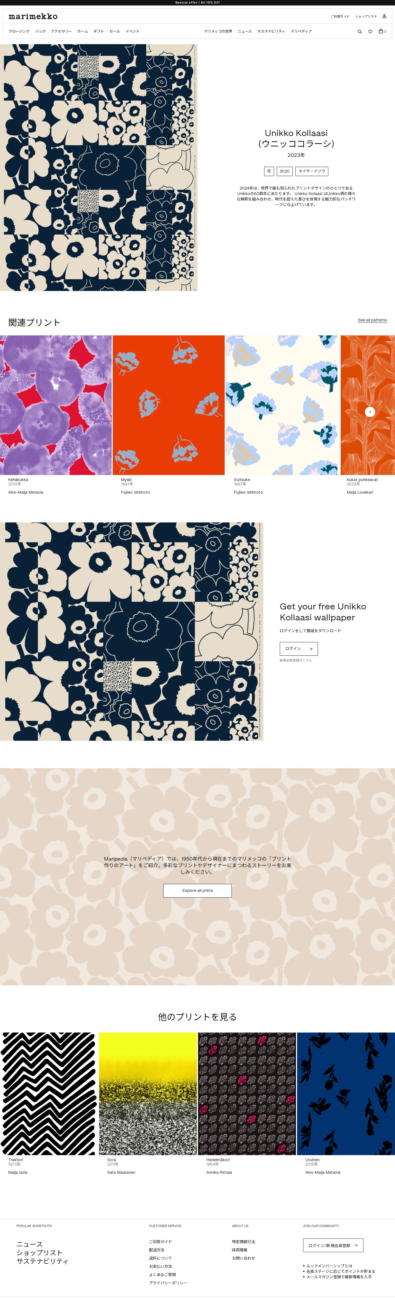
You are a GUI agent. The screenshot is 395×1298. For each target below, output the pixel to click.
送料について (160, 1258)
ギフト (99, 31)
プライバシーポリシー (168, 1283)
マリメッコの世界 (218, 31)
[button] (370, 412)
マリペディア (301, 31)
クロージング (19, 31)
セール (114, 31)
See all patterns (372, 320)
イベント (133, 31)
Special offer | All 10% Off (197, 2)
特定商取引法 (243, 1242)
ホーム (82, 31)
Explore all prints (197, 890)
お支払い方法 (160, 1266)
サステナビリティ (271, 31)
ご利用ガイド (340, 16)
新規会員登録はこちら (296, 660)
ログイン (293, 648)
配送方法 (156, 1250)
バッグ (40, 31)
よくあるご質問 (162, 1274)
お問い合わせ (243, 1258)
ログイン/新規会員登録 (329, 1245)
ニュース (245, 31)
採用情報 (239, 1250)
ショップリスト (366, 16)
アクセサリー (61, 31)
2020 (285, 171)
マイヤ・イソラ (311, 171)
